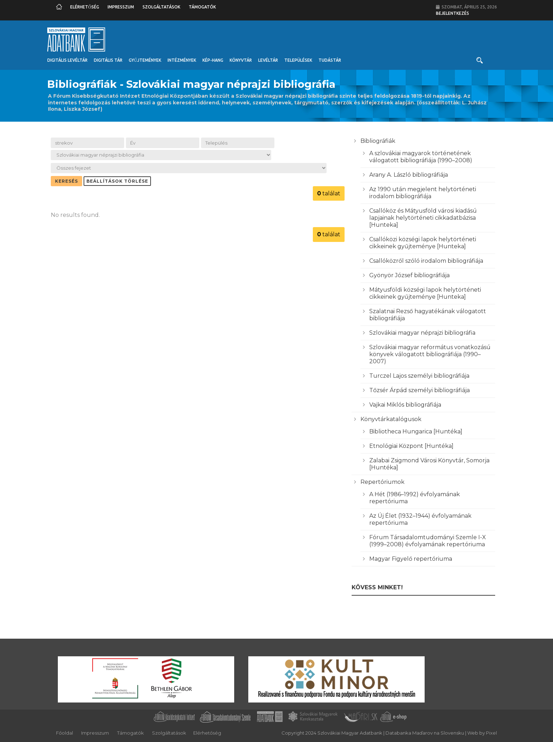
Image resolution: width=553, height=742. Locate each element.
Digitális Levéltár (67, 60)
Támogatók (202, 7)
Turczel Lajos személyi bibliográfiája (419, 375)
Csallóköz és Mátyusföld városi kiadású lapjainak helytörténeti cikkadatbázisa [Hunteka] (423, 217)
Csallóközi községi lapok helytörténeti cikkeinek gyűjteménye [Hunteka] (422, 243)
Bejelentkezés (452, 13)
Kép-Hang (212, 60)
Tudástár (329, 60)
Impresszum (121, 7)
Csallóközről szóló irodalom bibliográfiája (426, 260)
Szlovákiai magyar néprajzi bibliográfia (422, 332)
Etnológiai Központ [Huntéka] (411, 446)
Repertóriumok (382, 482)
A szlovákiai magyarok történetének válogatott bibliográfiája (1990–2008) (420, 157)
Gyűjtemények (145, 60)
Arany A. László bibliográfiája (408, 174)
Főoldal (64, 733)
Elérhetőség (84, 7)
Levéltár (268, 60)
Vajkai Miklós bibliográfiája (405, 404)
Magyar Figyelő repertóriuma (410, 558)
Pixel (491, 733)
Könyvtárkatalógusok (390, 419)
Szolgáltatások (161, 7)
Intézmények (182, 60)
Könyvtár (241, 60)
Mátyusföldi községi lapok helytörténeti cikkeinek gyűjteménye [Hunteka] (425, 293)
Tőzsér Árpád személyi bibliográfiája (419, 390)
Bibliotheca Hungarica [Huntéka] (415, 431)
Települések (298, 60)
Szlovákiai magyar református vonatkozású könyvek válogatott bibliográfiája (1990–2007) (430, 354)
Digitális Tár (108, 60)
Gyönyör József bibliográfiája (409, 275)
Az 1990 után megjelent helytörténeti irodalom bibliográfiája (422, 193)
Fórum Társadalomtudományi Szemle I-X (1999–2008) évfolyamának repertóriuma (427, 541)
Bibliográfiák (377, 141)
